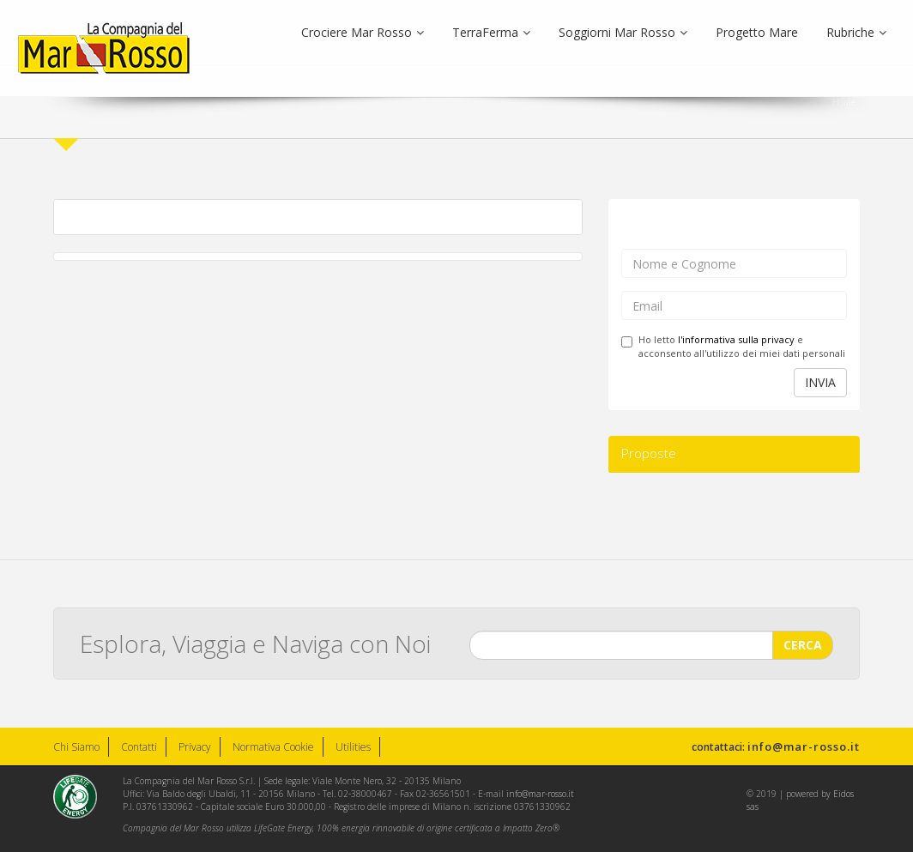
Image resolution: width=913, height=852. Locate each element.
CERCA (802, 645)
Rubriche (856, 32)
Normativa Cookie (273, 747)
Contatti (139, 747)
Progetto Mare (757, 32)
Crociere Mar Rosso (362, 32)
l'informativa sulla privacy (736, 339)
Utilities (353, 747)
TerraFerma (491, 32)
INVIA (820, 382)
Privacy (194, 747)
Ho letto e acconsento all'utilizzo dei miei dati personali (733, 346)
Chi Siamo (76, 747)
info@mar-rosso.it (803, 746)
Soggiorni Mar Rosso (623, 32)
